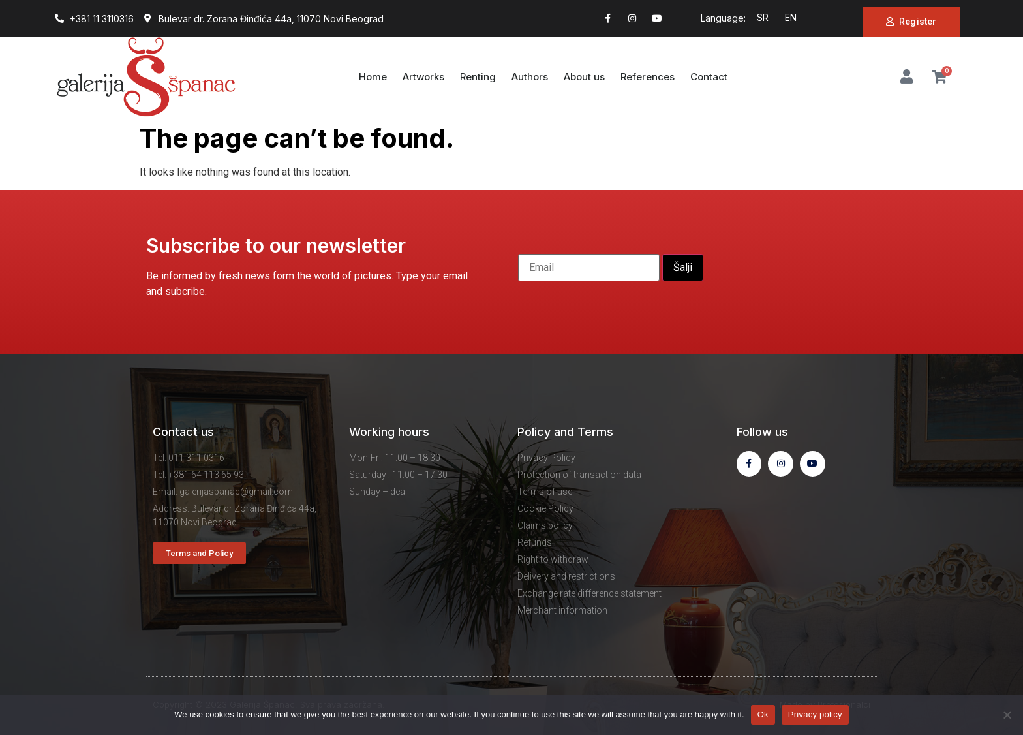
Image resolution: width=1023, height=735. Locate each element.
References (647, 76)
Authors (530, 76)
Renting (478, 76)
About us (584, 76)
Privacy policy (815, 714)
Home (373, 76)
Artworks (423, 76)
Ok (763, 714)
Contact (708, 76)
